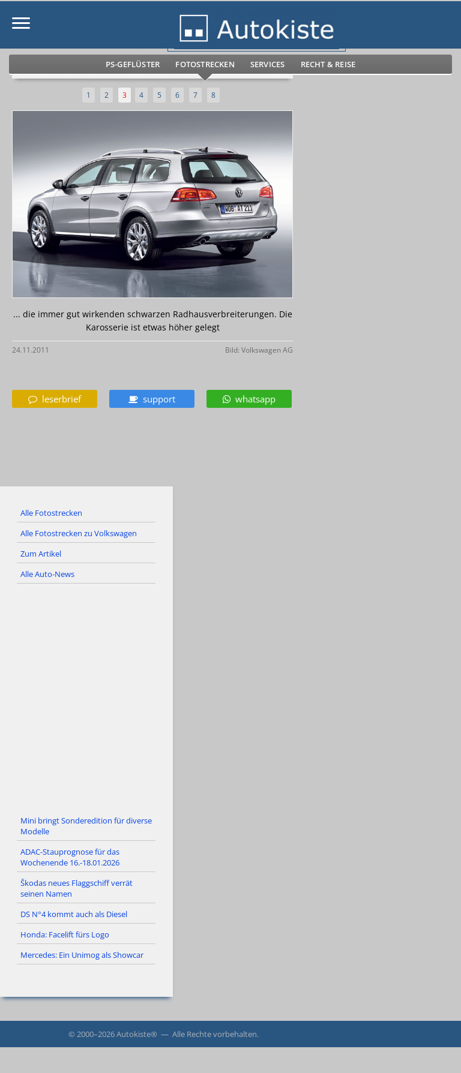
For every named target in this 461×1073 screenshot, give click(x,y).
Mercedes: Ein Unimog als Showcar (81, 954)
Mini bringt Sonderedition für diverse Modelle (86, 826)
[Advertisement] (230, 698)
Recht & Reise (328, 64)
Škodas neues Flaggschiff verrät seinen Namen (76, 888)
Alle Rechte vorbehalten (214, 1034)
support (151, 399)
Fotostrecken (204, 64)
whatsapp (249, 399)
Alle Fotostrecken (51, 512)
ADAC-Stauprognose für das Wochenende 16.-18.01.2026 (69, 857)
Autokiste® (136, 1034)
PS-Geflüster (133, 64)
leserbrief (54, 399)
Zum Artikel (40, 553)
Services (267, 64)
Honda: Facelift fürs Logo (64, 934)
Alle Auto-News (47, 574)
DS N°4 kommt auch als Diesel (73, 914)
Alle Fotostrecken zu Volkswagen (78, 533)
